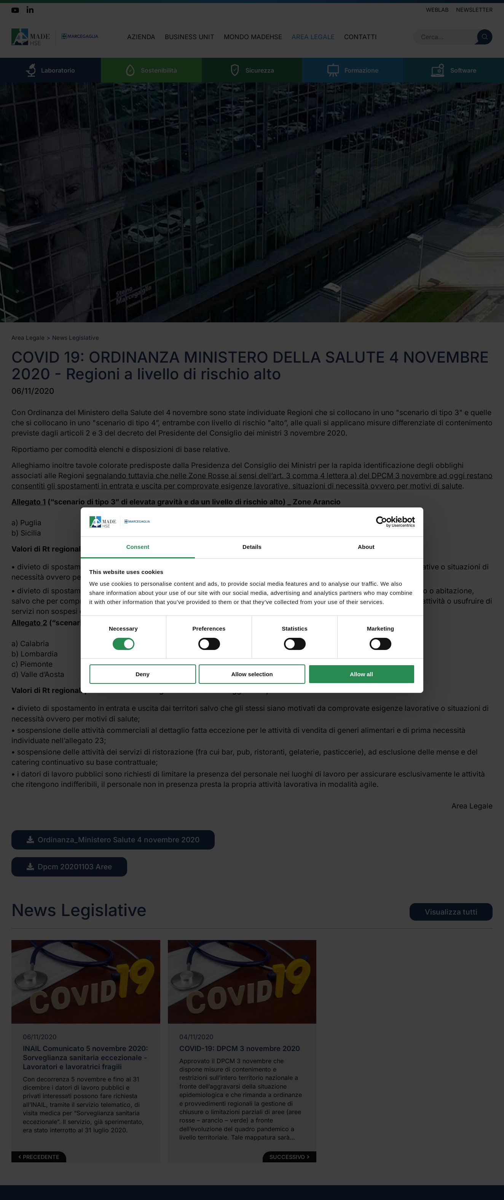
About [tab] (366, 547)
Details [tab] (252, 547)
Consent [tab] (138, 547)
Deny (143, 674)
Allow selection (252, 674)
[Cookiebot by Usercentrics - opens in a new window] (381, 522)
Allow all (361, 674)
